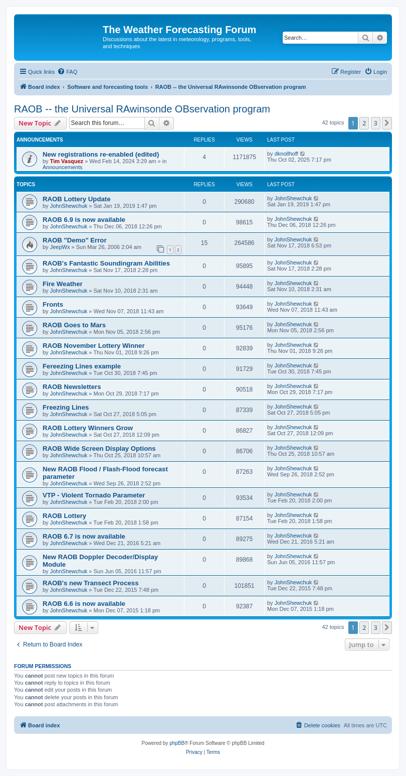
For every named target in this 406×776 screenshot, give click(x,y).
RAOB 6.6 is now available (84, 603)
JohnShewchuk (69, 206)
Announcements (63, 167)
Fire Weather (63, 284)
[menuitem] (67, 72)
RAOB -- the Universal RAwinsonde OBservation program (142, 108)
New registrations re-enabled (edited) (101, 154)
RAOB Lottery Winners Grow (88, 428)
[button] (387, 123)
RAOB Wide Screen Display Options (99, 448)
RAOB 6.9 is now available (84, 219)
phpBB (176, 743)
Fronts (53, 304)
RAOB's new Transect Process (91, 583)
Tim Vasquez (66, 161)
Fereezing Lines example (82, 366)
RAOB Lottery (64, 516)
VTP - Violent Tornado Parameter (94, 495)
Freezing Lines (66, 407)
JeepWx (60, 247)
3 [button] (375, 122)
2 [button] (364, 122)
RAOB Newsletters (72, 387)
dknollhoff (286, 154)
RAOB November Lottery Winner (94, 345)
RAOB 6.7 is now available (84, 536)
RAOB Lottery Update (77, 199)
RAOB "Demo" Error (75, 240)
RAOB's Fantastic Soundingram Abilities (106, 263)
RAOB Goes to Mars (74, 325)
